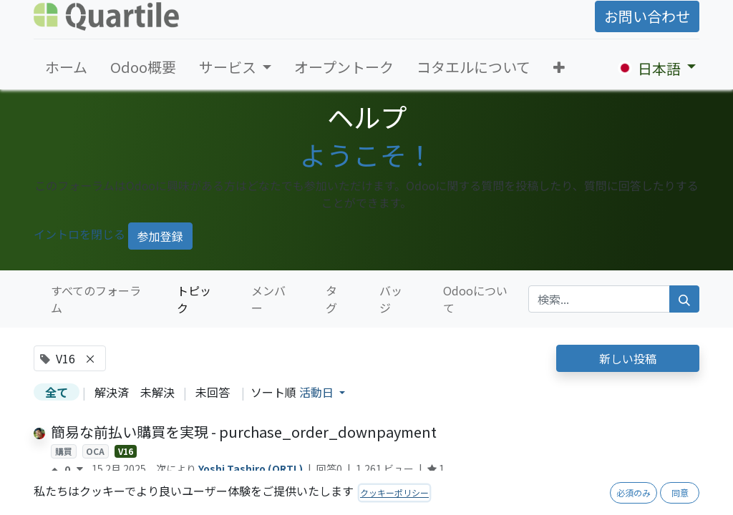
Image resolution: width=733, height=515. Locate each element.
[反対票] (79, 469)
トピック (194, 299)
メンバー (268, 299)
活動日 (317, 392)
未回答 (212, 392)
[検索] (684, 299)
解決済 (111, 392)
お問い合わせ (647, 16)
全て (56, 392)
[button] (559, 67)
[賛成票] (57, 469)
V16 (125, 451)
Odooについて (475, 299)
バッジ (390, 299)
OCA (95, 451)
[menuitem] (66, 67)
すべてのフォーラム (96, 299)
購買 (63, 451)
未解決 (157, 392)
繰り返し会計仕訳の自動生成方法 (158, 502)
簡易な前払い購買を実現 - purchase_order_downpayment (244, 431)
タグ (331, 299)
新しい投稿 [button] (627, 358)
